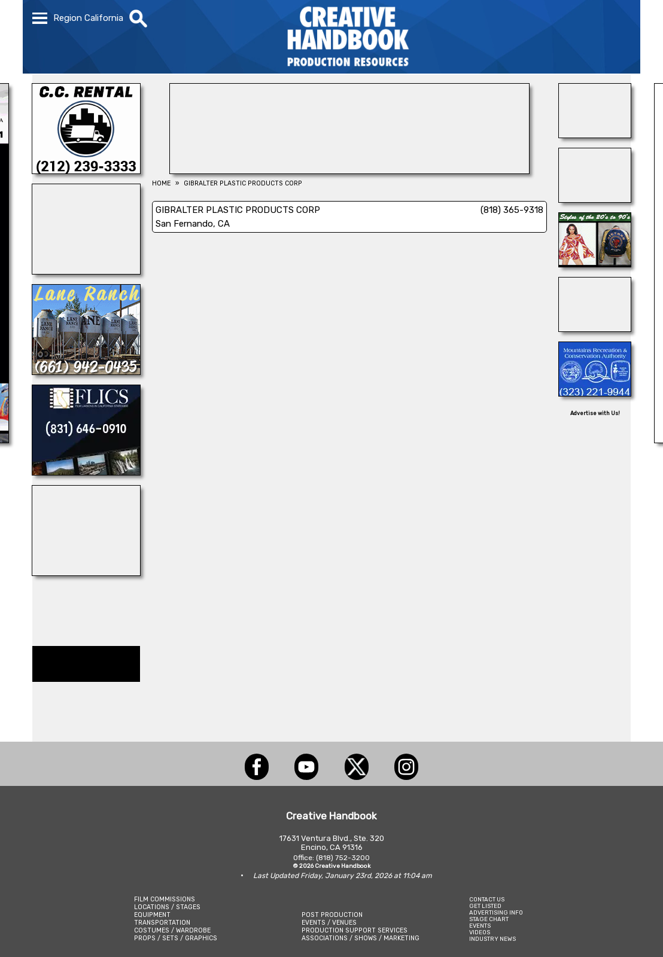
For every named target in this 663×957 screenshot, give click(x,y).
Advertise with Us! (595, 413)
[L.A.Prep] (349, 170)
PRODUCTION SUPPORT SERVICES (354, 930)
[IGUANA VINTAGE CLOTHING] (595, 263)
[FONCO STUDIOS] (595, 328)
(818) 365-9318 (511, 210)
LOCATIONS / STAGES (167, 907)
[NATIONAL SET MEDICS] (86, 271)
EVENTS (480, 925)
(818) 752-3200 (343, 858)
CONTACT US (486, 899)
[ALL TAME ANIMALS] (86, 572)
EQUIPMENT (152, 915)
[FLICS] (86, 472)
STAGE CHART (489, 919)
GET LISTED (485, 906)
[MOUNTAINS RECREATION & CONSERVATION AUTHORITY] (595, 393)
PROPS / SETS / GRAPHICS (175, 938)
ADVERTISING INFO (496, 912)
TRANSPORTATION (162, 922)
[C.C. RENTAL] (86, 170)
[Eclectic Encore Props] (595, 199)
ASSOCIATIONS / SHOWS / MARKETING (360, 938)
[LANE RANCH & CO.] (86, 371)
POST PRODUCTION (332, 915)
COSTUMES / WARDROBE (172, 930)
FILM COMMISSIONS (164, 899)
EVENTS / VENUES (329, 922)
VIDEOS (479, 932)
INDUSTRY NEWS (492, 938)
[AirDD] (595, 134)
